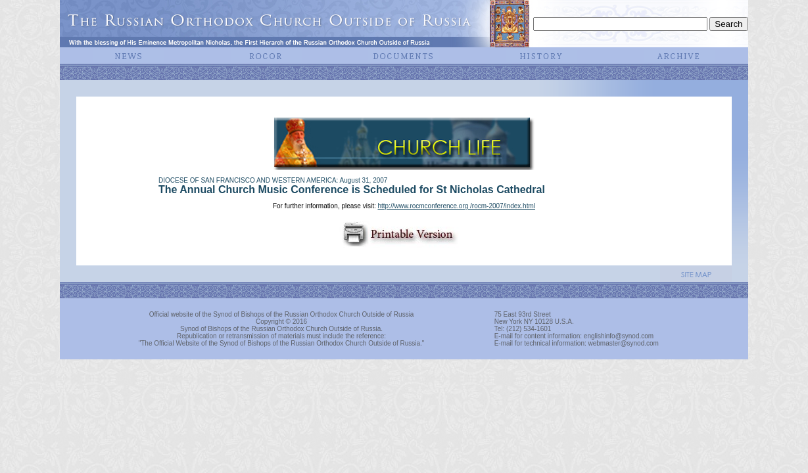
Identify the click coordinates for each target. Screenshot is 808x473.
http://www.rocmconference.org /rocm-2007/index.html (456, 206)
